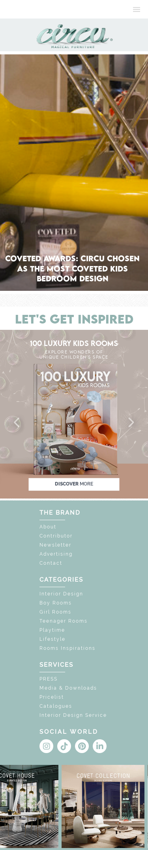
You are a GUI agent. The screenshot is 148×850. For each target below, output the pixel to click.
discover (74, 484)
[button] (17, 423)
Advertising (56, 554)
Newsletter (55, 545)
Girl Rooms (55, 612)
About (47, 527)
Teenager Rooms (63, 621)
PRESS (48, 679)
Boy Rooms (55, 603)
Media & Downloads (68, 688)
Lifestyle (52, 639)
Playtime (52, 630)
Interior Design (61, 594)
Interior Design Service (73, 715)
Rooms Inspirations (67, 648)
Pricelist (51, 697)
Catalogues (55, 706)
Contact (50, 563)
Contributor (56, 536)
